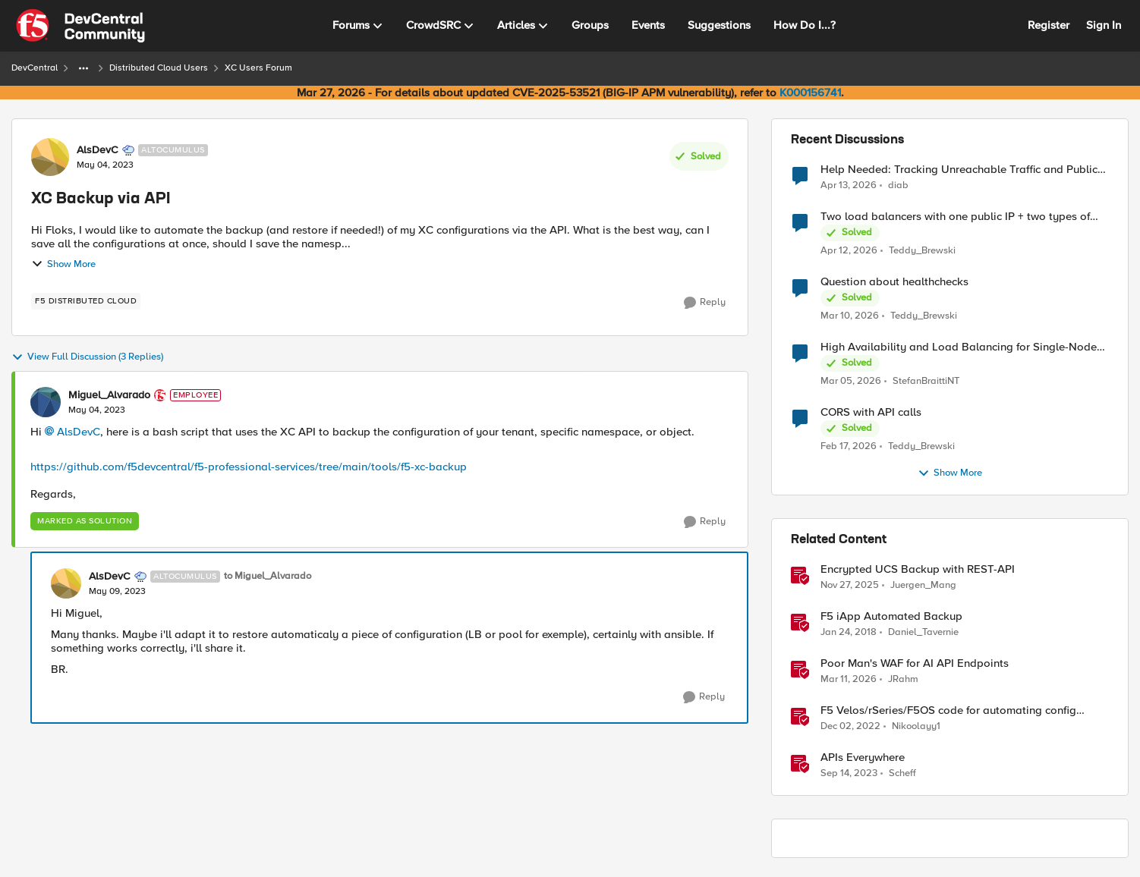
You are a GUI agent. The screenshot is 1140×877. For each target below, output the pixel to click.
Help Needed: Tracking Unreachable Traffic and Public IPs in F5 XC (958, 169)
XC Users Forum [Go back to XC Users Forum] (258, 68)
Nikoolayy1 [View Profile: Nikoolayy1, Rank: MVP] (916, 726)
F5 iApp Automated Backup (891, 616)
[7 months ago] (849, 586)
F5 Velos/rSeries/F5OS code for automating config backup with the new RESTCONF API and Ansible (948, 710)
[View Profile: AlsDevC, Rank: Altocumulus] (50, 157)
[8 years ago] (848, 633)
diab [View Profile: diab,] (898, 184)
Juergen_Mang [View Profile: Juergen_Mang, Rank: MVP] (923, 585)
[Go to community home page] (80, 26)
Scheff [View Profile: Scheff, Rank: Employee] (902, 773)
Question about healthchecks (894, 281)
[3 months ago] (848, 185)
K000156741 (810, 92)
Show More (63, 264)
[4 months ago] (849, 316)
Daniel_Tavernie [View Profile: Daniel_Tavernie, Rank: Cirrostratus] (923, 632)
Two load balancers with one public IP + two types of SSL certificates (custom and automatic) (955, 216)
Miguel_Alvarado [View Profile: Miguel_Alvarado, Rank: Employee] (109, 395)
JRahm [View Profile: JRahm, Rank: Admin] (903, 679)
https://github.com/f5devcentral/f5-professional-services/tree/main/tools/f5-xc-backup (248, 466)
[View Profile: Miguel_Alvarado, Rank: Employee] (45, 402)
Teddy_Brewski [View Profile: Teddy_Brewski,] (922, 250)
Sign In (1103, 25)
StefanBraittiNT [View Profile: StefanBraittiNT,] (926, 381)
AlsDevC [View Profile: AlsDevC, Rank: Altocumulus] (97, 150)
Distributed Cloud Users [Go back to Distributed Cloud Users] (158, 68)
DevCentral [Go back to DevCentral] (34, 68)
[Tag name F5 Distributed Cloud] (85, 301)
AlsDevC (78, 431)
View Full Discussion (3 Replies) (87, 357)
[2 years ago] (848, 774)
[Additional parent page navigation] (83, 68)
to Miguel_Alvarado (267, 576)
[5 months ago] (848, 447)
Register (1048, 25)
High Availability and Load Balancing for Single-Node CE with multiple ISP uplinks (958, 347)
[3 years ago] (850, 727)
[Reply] (705, 303)
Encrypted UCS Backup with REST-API (917, 569)
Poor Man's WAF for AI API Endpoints (914, 663)
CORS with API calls (870, 412)
